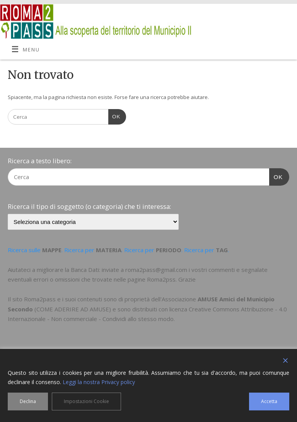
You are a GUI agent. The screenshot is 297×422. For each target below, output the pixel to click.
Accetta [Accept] (269, 401)
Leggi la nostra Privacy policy (99, 382)
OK (114, 116)
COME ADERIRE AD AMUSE (72, 309)
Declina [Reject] (28, 401)
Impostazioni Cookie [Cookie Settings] (86, 401)
